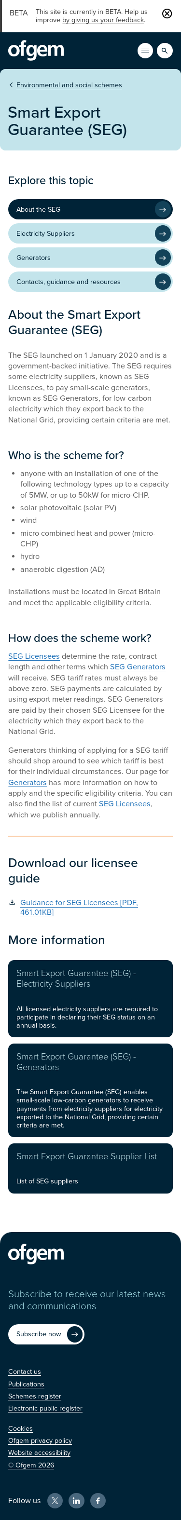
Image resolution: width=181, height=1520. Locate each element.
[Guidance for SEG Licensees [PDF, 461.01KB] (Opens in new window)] (90, 907)
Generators (27, 782)
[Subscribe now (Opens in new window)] (46, 1334)
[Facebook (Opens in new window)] (98, 1500)
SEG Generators (138, 667)
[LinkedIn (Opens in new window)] (76, 1500)
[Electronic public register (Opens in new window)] (45, 1408)
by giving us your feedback (103, 20)
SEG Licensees (34, 656)
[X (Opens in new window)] (55, 1500)
